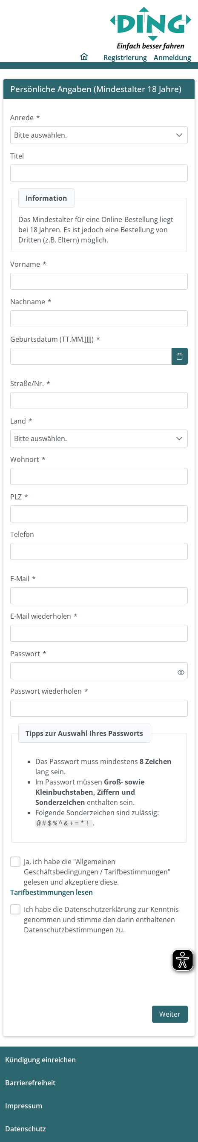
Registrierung (125, 57)
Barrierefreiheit (30, 1082)
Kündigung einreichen (40, 1059)
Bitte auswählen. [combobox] (40, 135)
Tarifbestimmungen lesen (51, 892)
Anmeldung (172, 57)
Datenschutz (25, 1128)
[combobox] (91, 356)
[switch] (181, 672)
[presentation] (75, 968)
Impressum (23, 1105)
